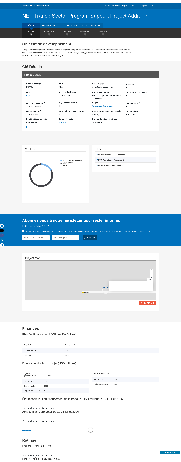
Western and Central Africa (102, 106)
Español (131, 6)
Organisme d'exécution (69, 103)
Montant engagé (33, 111)
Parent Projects (66, 119)
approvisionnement (51, 25)
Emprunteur (131, 83)
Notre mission (27, 5)
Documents (71, 25)
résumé (31, 25)
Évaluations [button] (85, 33)
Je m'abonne (90, 237)
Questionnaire (170, 452)
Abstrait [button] (31, 33)
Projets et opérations (41, 5)
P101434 (62, 122)
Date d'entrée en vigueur (136, 92)
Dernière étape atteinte (36, 119)
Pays (28, 92)
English (124, 6)
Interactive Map (147, 303)
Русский (145, 6)
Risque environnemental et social (106, 111)
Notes (29, 127)
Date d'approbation (100, 92)
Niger (28, 95)
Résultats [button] (103, 33)
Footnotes (26, 431)
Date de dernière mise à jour (104, 119)
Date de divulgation (67, 92)
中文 (151, 6)
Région (95, 103)
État (61, 83)
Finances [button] (67, 33)
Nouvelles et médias (91, 25)
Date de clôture (132, 111)
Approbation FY (132, 103)
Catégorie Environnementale (71, 111)
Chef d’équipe (98, 83)
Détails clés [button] (49, 33)
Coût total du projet (35, 103)
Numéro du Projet (34, 83)
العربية (138, 6)
